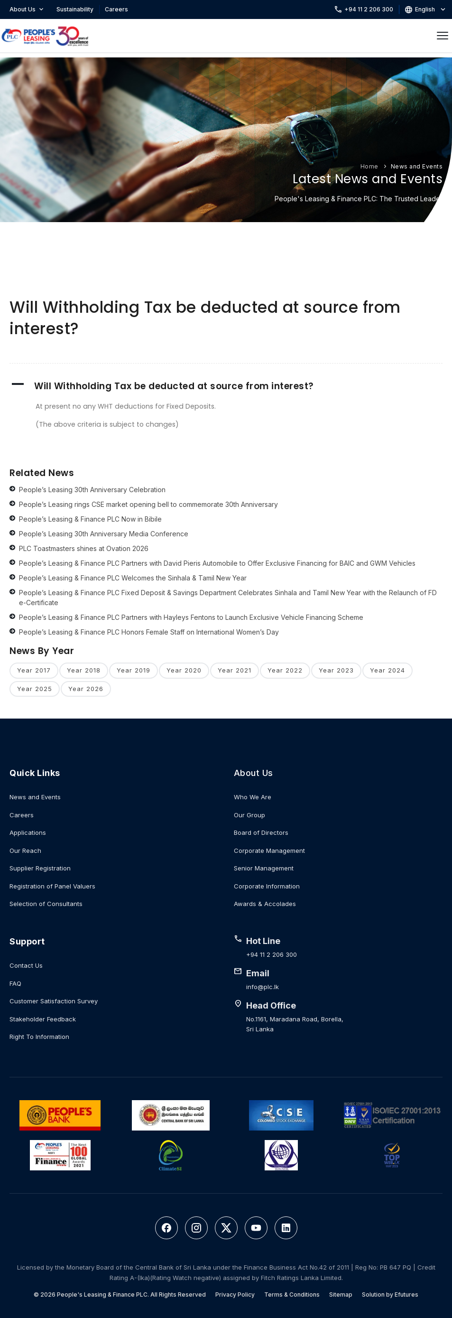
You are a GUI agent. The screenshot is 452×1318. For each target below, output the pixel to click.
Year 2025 (34, 688)
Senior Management (264, 868)
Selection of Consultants (46, 903)
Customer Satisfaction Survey (53, 1001)
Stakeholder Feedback (42, 1019)
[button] (226, 386)
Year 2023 (336, 670)
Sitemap (340, 1294)
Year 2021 (234, 670)
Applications (27, 832)
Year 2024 (387, 670)
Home (369, 166)
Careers (116, 9)
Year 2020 (184, 670)
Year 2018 (84, 670)
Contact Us (26, 965)
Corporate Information (267, 886)
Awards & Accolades (265, 903)
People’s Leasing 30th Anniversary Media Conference (103, 534)
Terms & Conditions (292, 1294)
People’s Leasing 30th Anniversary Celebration (92, 490)
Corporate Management (269, 850)
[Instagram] (196, 1227)
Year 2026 (85, 688)
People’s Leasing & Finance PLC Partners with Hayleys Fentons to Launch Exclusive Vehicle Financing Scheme (191, 617)
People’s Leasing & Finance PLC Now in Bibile (90, 519)
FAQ (15, 983)
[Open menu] (442, 35)
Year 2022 (285, 670)
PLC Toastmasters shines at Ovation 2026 (83, 548)
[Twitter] (226, 1227)
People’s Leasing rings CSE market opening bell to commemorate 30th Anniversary (148, 504)
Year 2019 (133, 670)
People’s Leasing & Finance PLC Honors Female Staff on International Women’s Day (149, 632)
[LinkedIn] (286, 1227)
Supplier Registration (40, 868)
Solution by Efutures (390, 1294)
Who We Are (252, 797)
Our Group (249, 815)
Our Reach (25, 850)
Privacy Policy (235, 1294)
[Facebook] (166, 1227)
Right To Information (39, 1036)
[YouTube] (256, 1227)
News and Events (417, 166)
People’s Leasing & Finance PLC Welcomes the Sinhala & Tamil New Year (133, 578)
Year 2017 (34, 670)
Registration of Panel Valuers (52, 886)
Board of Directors (261, 832)
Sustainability (74, 9)
